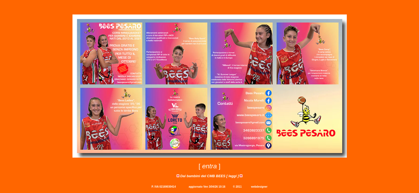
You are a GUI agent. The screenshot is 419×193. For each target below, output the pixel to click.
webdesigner (259, 186)
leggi (232, 176)
